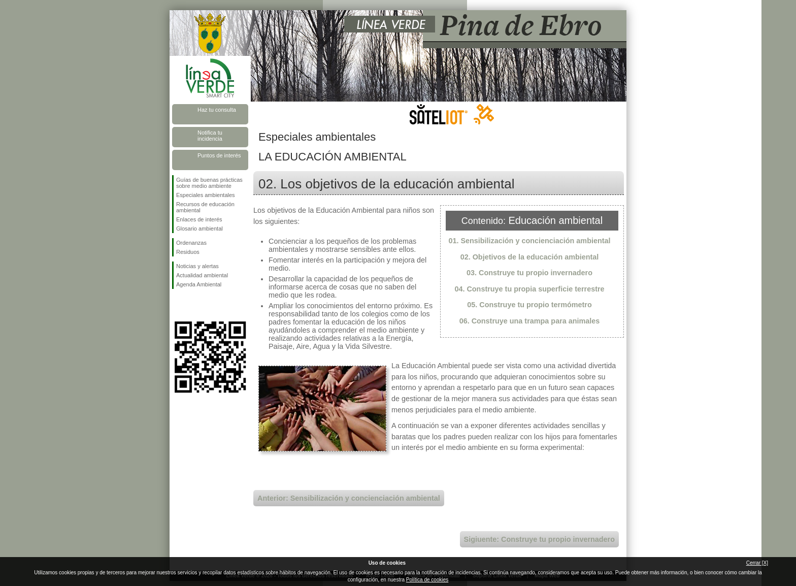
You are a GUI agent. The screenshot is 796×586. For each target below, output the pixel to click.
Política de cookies (427, 579)
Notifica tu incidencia (209, 135)
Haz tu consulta (216, 110)
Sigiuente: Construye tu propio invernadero (539, 539)
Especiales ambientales (205, 195)
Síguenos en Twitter (195, 305)
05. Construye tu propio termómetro (529, 305)
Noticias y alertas (197, 266)
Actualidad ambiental (202, 275)
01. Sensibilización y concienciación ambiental (529, 241)
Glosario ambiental (199, 228)
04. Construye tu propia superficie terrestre (529, 289)
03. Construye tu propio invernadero (529, 273)
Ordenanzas (191, 243)
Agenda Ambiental (198, 284)
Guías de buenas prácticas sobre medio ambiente (209, 183)
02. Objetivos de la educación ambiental (529, 257)
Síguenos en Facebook (178, 305)
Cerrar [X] (757, 563)
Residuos (188, 252)
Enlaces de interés (199, 219)
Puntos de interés (219, 155)
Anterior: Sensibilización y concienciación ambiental (348, 498)
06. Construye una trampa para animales (529, 321)
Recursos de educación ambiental (205, 207)
